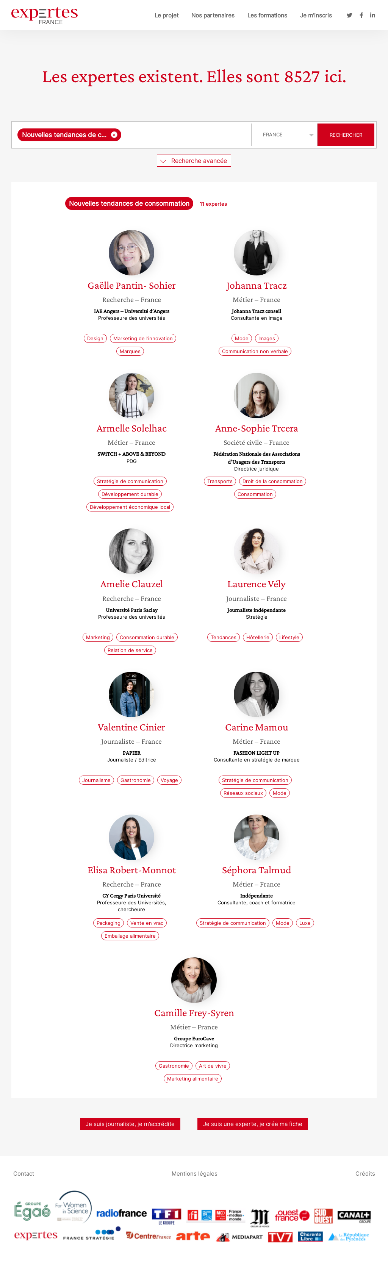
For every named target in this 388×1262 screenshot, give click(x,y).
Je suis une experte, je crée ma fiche (252, 1124)
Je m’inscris (316, 15)
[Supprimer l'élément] (114, 134)
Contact (23, 1173)
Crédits (365, 1173)
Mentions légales (194, 1173)
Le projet (166, 15)
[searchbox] (184, 135)
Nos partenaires (213, 15)
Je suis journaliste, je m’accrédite (130, 1124)
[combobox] (132, 135)
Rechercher (346, 135)
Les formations (267, 15)
